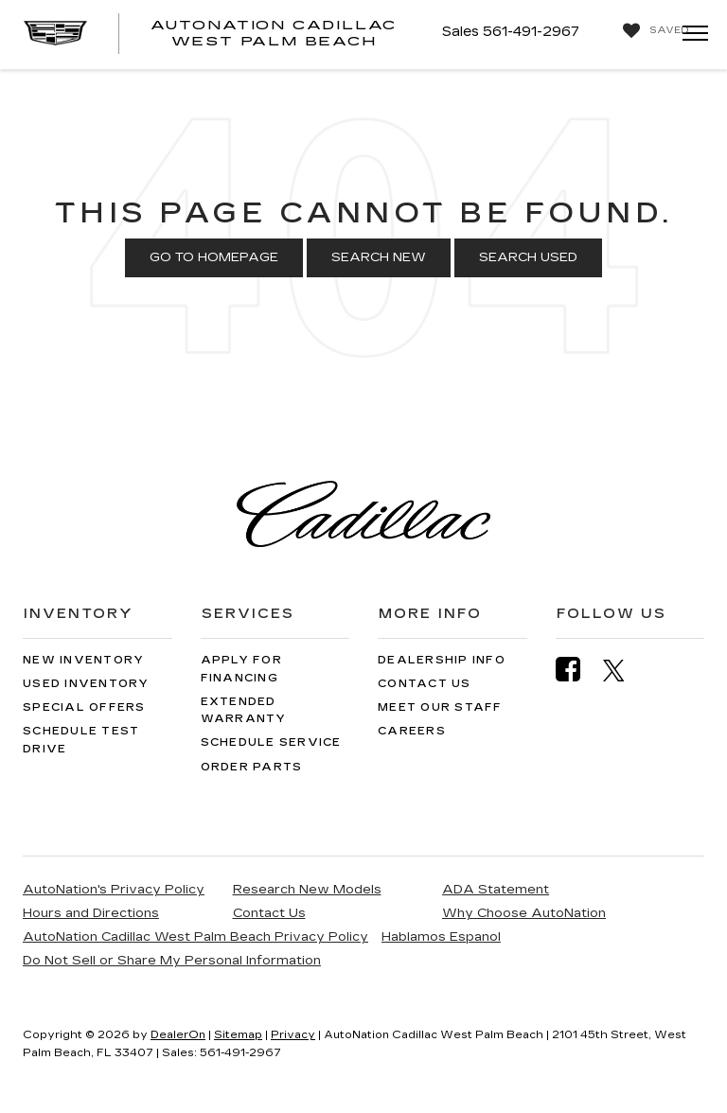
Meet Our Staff (440, 707)
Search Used (528, 257)
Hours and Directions (91, 913)
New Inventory (83, 660)
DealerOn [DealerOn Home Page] (178, 1035)
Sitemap (238, 1035)
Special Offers (84, 707)
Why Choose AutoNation (524, 913)
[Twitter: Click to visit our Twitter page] (623, 670)
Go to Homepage (214, 257)
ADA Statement (495, 889)
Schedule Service (271, 742)
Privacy (293, 1035)
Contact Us (424, 684)
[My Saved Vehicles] (651, 30)
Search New (378, 257)
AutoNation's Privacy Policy (113, 889)
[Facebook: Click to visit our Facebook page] (577, 669)
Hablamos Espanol (441, 937)
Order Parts (252, 767)
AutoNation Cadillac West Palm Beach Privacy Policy (195, 937)
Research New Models (307, 889)
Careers (412, 731)
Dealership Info (441, 660)
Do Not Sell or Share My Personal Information (172, 960)
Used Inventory (86, 684)
